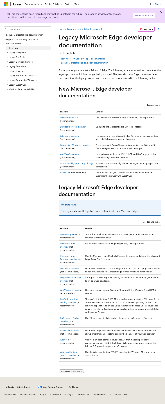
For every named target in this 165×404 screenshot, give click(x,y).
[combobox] (27, 28)
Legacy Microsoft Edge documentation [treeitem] (24, 34)
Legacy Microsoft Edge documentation (85, 29)
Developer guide (68, 234)
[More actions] (158, 29)
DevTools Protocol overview (73, 126)
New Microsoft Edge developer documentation (83, 58)
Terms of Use (83, 394)
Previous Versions (28, 394)
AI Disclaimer (10, 394)
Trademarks (98, 394)
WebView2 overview (69, 154)
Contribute (55, 394)
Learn (61, 29)
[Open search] (150, 4)
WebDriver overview (69, 330)
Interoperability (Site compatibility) (76, 163)
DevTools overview (69, 117)
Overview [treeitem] (13, 47)
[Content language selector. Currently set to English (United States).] (18, 387)
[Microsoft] (6, 4)
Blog (42, 394)
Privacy (67, 394)
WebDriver (65, 172)
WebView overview (69, 289)
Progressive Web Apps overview (75, 145)
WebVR (63, 339)
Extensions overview (69, 135)
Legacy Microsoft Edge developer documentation (84, 62)
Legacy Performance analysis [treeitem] (22, 75)
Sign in (158, 4)
